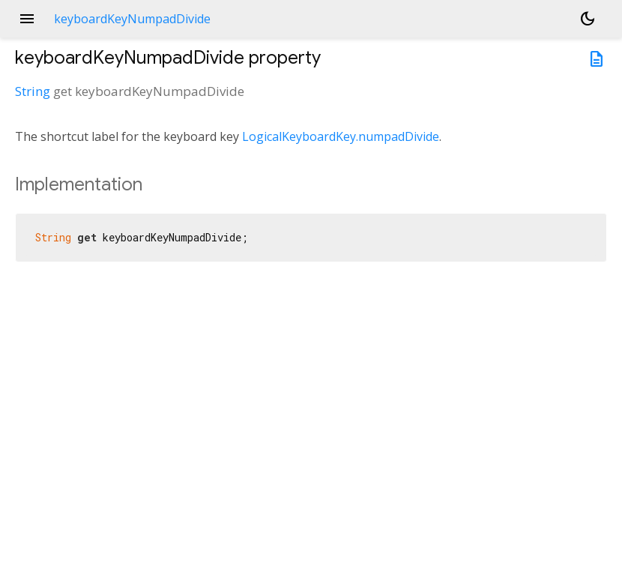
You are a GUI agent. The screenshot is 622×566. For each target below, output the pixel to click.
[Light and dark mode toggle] (588, 19)
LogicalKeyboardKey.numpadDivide (340, 136)
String (32, 91)
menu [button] (27, 19)
